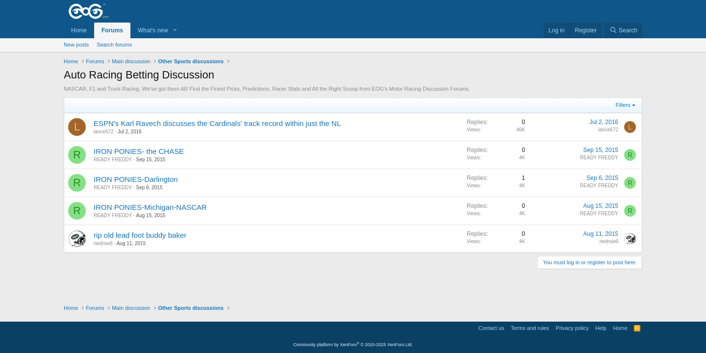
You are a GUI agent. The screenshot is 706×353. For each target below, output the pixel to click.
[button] (175, 31)
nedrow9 (103, 243)
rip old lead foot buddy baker (140, 235)
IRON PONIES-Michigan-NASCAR (150, 207)
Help (600, 328)
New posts (76, 45)
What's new (153, 30)
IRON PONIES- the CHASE (139, 151)
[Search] (623, 31)
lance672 (104, 131)
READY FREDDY (113, 159)
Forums (112, 30)
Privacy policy (572, 328)
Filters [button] (623, 105)
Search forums (114, 45)
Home (79, 30)
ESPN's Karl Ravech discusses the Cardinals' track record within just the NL (217, 123)
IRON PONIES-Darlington (136, 179)
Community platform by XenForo (353, 344)
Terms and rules (530, 328)
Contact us (491, 328)
